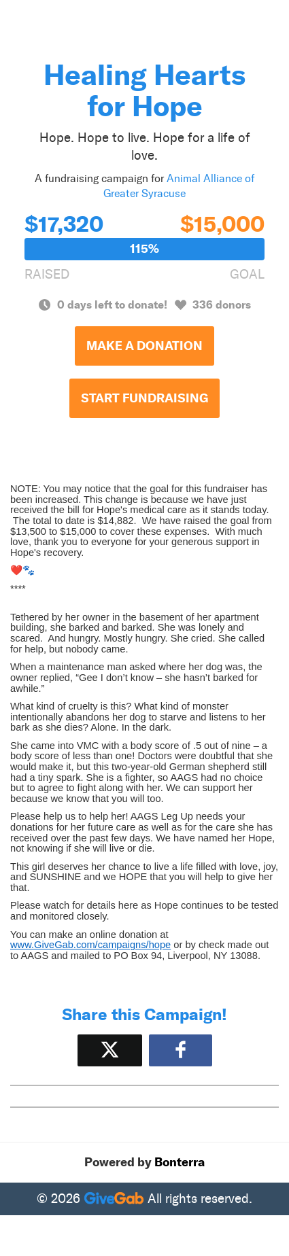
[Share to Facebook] (180, 1050)
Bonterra (179, 1162)
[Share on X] (110, 1050)
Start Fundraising (144, 398)
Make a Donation (144, 345)
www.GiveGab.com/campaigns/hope (90, 944)
